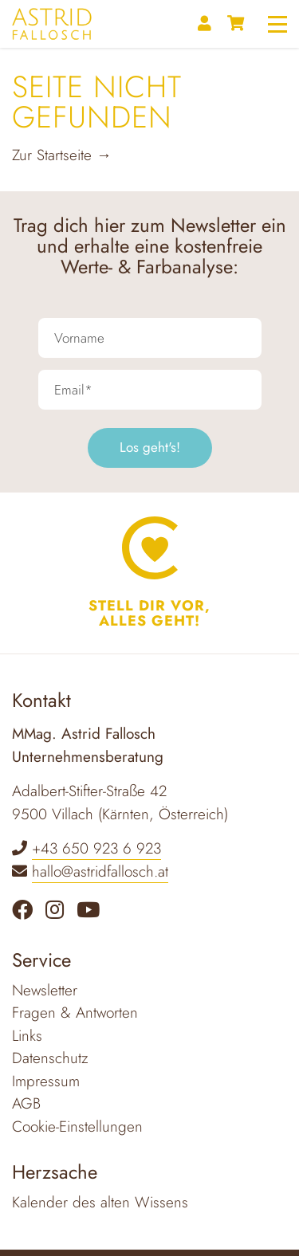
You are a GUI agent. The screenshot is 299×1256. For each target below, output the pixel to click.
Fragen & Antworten (75, 1012)
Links (27, 1035)
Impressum (46, 1081)
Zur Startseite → (62, 155)
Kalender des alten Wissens (100, 1202)
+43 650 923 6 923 (96, 848)
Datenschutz (50, 1058)
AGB (26, 1103)
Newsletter (44, 990)
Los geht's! (150, 447)
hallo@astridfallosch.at (100, 871)
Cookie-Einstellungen (77, 1126)
